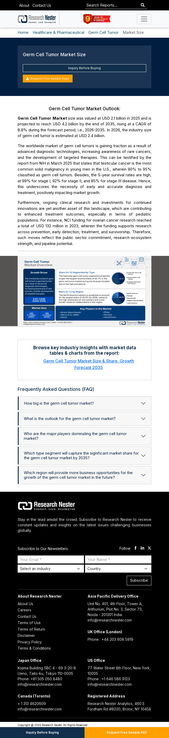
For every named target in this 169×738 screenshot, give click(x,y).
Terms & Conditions (34, 648)
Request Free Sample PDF (127, 732)
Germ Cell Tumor (103, 32)
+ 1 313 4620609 (32, 703)
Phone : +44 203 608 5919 (110, 639)
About (24, 5)
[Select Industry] (51, 569)
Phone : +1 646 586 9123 (109, 679)
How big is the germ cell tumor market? (59, 403)
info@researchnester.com (110, 620)
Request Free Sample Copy (47, 78)
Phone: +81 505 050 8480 (40, 679)
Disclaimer (26, 635)
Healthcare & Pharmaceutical (58, 32)
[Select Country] (118, 569)
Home (23, 32)
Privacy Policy (30, 642)
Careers (24, 610)
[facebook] (135, 549)
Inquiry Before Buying (84, 68)
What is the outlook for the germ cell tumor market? (70, 418)
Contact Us (41, 5)
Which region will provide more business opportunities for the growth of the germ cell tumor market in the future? (78, 475)
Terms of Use (29, 622)
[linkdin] (142, 549)
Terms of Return (31, 629)
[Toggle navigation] (144, 19)
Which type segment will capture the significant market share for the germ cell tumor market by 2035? (81, 455)
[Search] (142, 5)
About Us (25, 603)
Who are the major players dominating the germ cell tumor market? (75, 436)
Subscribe (139, 580)
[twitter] (149, 549)
